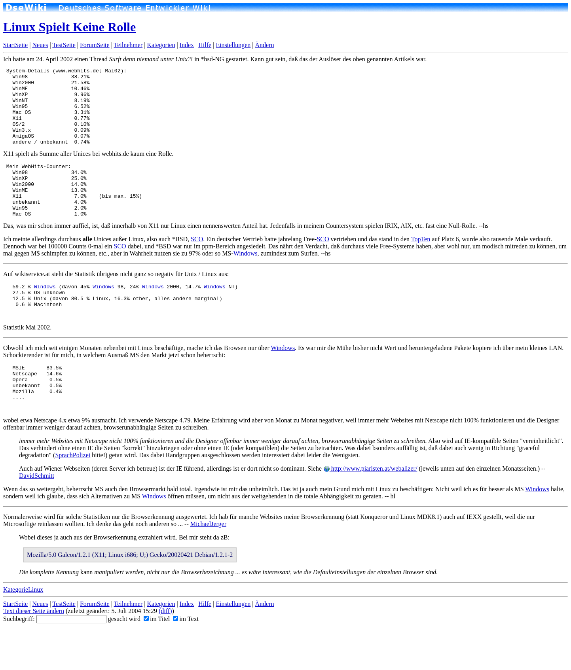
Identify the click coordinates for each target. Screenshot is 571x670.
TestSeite (63, 45)
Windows (245, 279)
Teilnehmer (128, 45)
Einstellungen (233, 45)
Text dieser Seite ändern (33, 651)
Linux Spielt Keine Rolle (69, 27)
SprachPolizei (72, 495)
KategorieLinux (23, 629)
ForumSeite (95, 45)
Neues (40, 45)
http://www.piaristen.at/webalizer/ (370, 508)
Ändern (264, 45)
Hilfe (204, 45)
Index (187, 45)
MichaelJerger (208, 564)
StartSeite (15, 45)
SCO (197, 265)
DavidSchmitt (36, 516)
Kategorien (161, 45)
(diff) (165, 651)
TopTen (420, 265)
